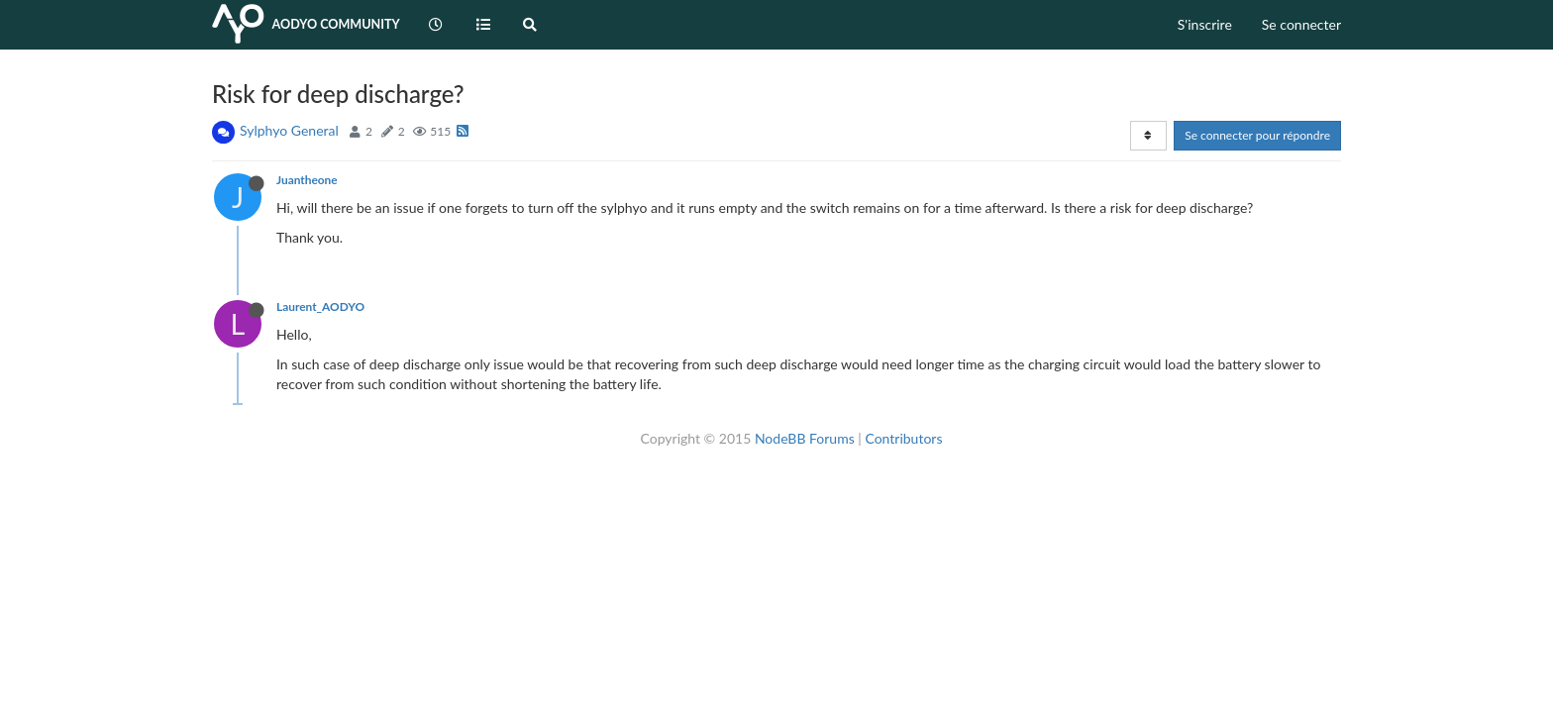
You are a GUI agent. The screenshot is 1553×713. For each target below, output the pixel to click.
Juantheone (307, 179)
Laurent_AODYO (320, 306)
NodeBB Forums (805, 438)
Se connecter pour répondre (1257, 135)
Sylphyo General (289, 130)
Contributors (903, 438)
